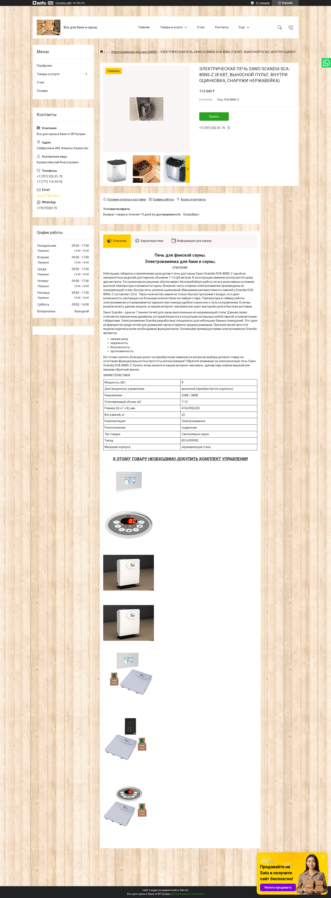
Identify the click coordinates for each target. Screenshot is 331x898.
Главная (144, 27)
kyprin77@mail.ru (48, 195)
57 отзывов (263, 2)
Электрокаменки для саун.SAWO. (134, 52)
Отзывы (42, 90)
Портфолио (44, 65)
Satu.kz (184, 890)
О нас (201, 27)
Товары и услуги (171, 27)
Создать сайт (64, 2)
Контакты (222, 27)
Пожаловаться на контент (188, 894)
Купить (214, 116)
